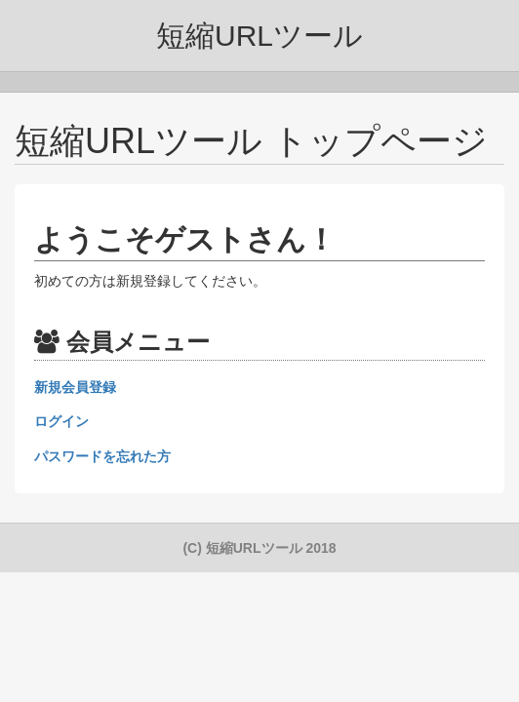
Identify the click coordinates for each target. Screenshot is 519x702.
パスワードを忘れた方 (102, 456)
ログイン (61, 421)
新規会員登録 (75, 387)
